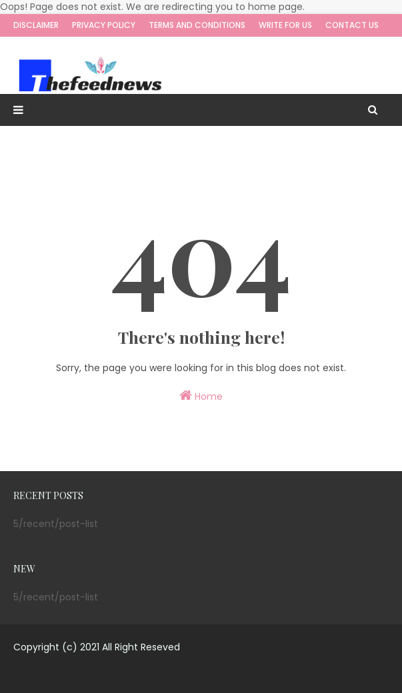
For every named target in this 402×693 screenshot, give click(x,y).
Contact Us (352, 25)
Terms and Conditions (197, 25)
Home (201, 395)
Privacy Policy (103, 25)
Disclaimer (36, 25)
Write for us (285, 25)
